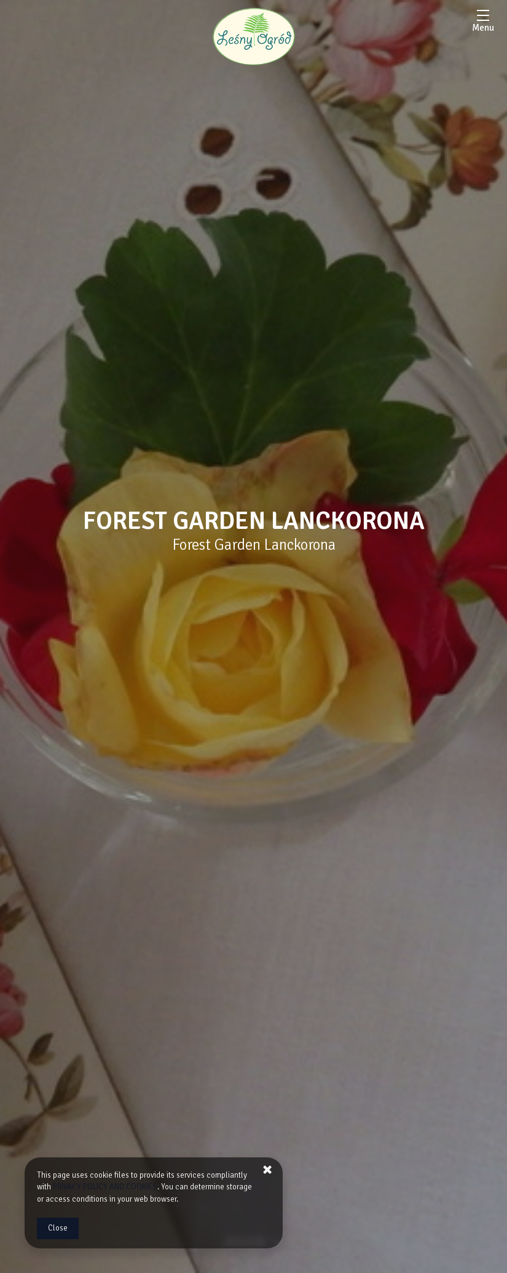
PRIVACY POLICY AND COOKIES (105, 1187)
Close (58, 1228)
